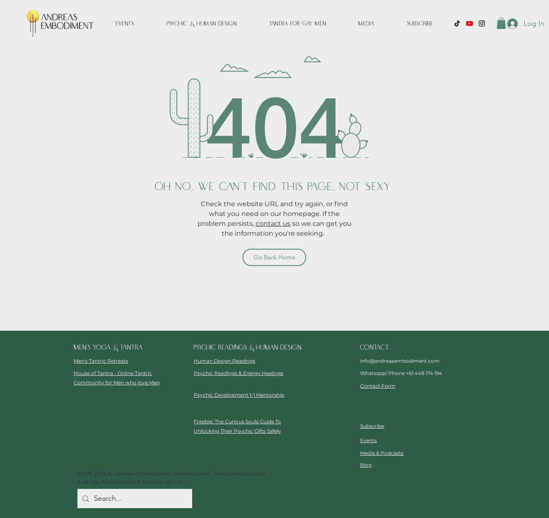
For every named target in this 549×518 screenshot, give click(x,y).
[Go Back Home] (274, 257)
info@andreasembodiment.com (400, 361)
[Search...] (134, 499)
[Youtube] (469, 23)
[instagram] (482, 23)
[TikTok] (457, 23)
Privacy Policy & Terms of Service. (142, 482)
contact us (273, 223)
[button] (366, 24)
